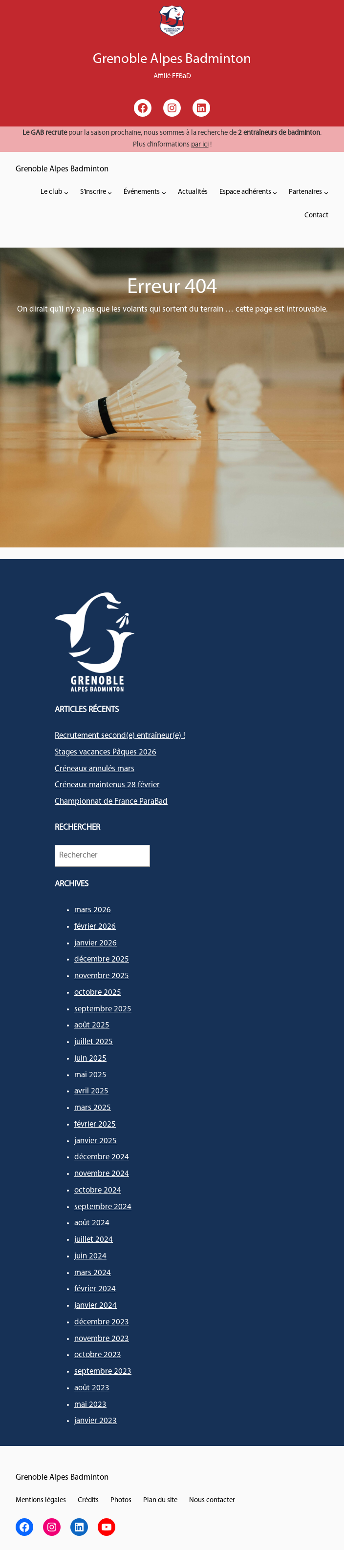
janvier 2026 (95, 943)
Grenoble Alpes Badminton (62, 169)
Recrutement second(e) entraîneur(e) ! (120, 736)
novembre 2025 (101, 976)
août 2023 (91, 1388)
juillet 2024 (93, 1240)
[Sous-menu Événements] (164, 192)
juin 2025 (90, 1058)
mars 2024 (92, 1273)
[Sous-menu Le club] (66, 192)
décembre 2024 (101, 1157)
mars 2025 (92, 1108)
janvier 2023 (95, 1421)
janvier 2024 (95, 1305)
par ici (200, 144)
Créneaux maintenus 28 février (107, 785)
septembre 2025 (102, 1009)
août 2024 (91, 1223)
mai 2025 (90, 1075)
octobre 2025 (97, 992)
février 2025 (95, 1124)
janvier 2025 (95, 1141)
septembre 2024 (102, 1207)
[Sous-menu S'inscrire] (110, 192)
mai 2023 (90, 1405)
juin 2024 (90, 1256)
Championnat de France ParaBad (111, 801)
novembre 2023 (101, 1339)
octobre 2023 (97, 1355)
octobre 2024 (97, 1190)
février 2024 (95, 1289)
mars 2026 (92, 910)
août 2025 (91, 1025)
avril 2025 (91, 1091)
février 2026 (95, 926)
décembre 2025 (101, 959)
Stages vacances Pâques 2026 (105, 752)
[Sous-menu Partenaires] (326, 192)
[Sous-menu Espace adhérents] (275, 192)
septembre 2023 (102, 1371)
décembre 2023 (101, 1322)
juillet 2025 (93, 1042)
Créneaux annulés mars (94, 769)
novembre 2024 (101, 1174)
